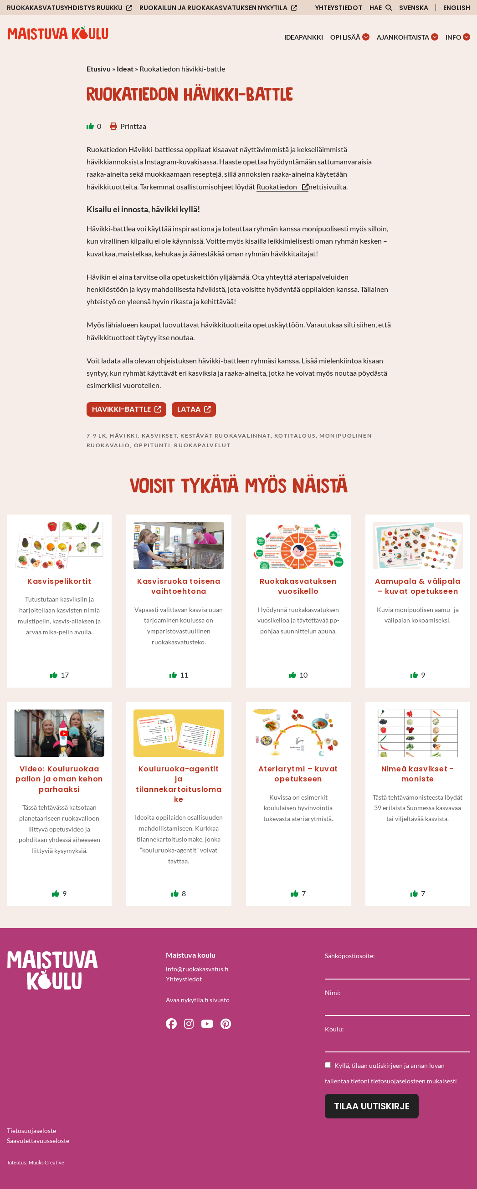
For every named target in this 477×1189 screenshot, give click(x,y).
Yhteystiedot (338, 8)
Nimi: (333, 992)
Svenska (413, 8)
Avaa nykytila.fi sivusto (198, 1000)
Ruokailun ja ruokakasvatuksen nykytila (213, 8)
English (456, 8)
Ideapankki (303, 37)
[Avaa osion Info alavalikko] (466, 37)
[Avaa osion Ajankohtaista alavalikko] (434, 37)
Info (453, 37)
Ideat (125, 68)
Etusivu (99, 68)
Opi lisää (345, 37)
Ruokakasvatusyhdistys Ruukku (65, 8)
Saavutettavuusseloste (38, 1140)
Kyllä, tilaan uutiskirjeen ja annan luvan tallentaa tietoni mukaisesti (391, 1073)
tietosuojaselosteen (398, 1081)
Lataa (188, 409)
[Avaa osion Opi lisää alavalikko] (365, 37)
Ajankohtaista (403, 37)
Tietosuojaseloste (31, 1130)
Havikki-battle (121, 409)
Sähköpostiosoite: (350, 955)
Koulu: (334, 1029)
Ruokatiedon (277, 186)
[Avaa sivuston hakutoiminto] (380, 8)
